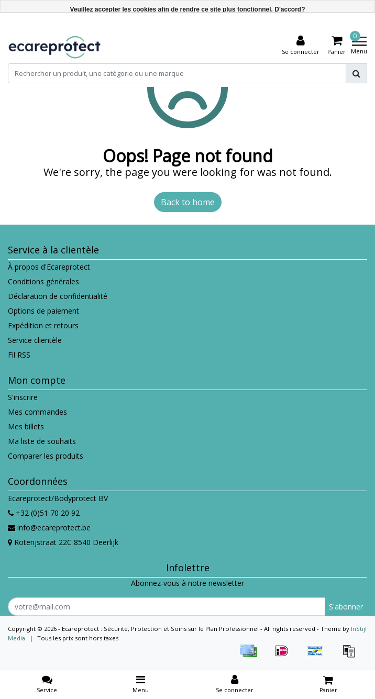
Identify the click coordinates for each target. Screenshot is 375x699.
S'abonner (346, 607)
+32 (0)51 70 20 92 (44, 513)
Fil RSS (19, 355)
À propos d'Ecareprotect (49, 267)
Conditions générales (43, 281)
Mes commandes (37, 412)
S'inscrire (23, 397)
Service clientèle (35, 340)
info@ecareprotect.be (49, 527)
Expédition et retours (43, 325)
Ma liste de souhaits (42, 441)
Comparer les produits (45, 456)
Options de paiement (43, 311)
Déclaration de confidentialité (57, 296)
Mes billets (26, 426)
